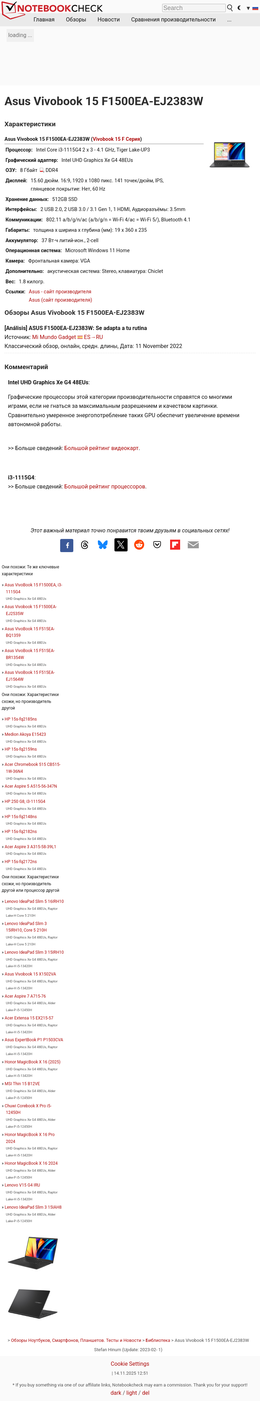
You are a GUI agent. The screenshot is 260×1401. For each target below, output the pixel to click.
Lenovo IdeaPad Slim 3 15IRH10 (34, 952)
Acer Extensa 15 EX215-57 (29, 1018)
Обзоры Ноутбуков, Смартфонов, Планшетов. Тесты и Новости (76, 1340)
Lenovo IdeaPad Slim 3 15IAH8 (33, 1207)
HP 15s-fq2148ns (21, 816)
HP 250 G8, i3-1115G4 (25, 801)
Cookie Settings (130, 1364)
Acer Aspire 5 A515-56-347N (31, 786)
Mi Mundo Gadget (54, 337)
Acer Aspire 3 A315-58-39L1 (30, 846)
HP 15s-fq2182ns (21, 831)
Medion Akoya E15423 (25, 734)
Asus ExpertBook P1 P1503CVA (34, 1039)
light (132, 1393)
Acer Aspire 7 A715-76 (25, 996)
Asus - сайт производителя (60, 292)
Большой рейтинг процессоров (104, 486)
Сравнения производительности (173, 19)
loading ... (20, 35)
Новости (109, 19)
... (229, 19)
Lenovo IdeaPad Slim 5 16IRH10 (34, 901)
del (145, 1393)
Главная (44, 19)
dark (116, 1393)
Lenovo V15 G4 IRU (22, 1185)
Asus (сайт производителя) (60, 300)
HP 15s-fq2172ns (21, 861)
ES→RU (93, 337)
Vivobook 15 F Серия (116, 139)
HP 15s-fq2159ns (21, 749)
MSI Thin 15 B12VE (22, 1083)
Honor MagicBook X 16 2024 (31, 1163)
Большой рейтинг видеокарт (101, 448)
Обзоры (76, 19)
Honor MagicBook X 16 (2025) (33, 1062)
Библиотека (158, 1340)
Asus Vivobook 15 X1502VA (30, 974)
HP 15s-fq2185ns (21, 719)
